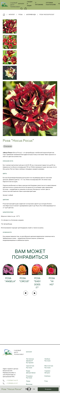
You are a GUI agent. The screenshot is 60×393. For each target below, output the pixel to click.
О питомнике (39, 3)
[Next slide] (34, 293)
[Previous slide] (25, 293)
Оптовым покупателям (51, 3)
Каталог (21, 3)
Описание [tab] (8, 146)
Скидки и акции (29, 3)
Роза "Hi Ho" (52, 281)
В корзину (48, 389)
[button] (22, 9)
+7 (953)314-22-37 (12, 383)
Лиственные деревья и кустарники (30, 360)
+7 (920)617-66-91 (12, 380)
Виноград (29, 384)
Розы (46, 381)
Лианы (28, 381)
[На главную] (10, 5)
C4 (31, 389)
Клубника (47, 376)
